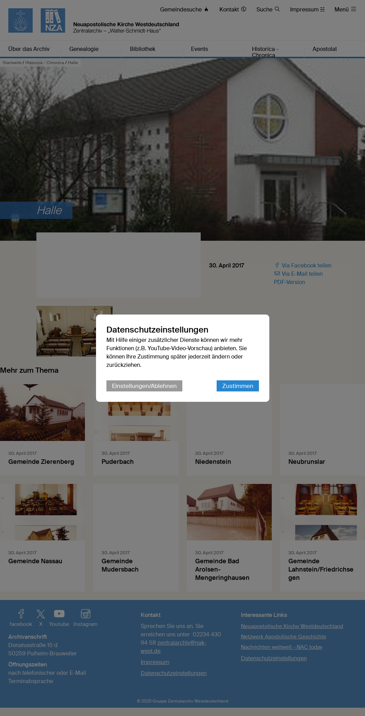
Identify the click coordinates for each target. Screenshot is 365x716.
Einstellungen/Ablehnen (144, 386)
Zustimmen (237, 386)
